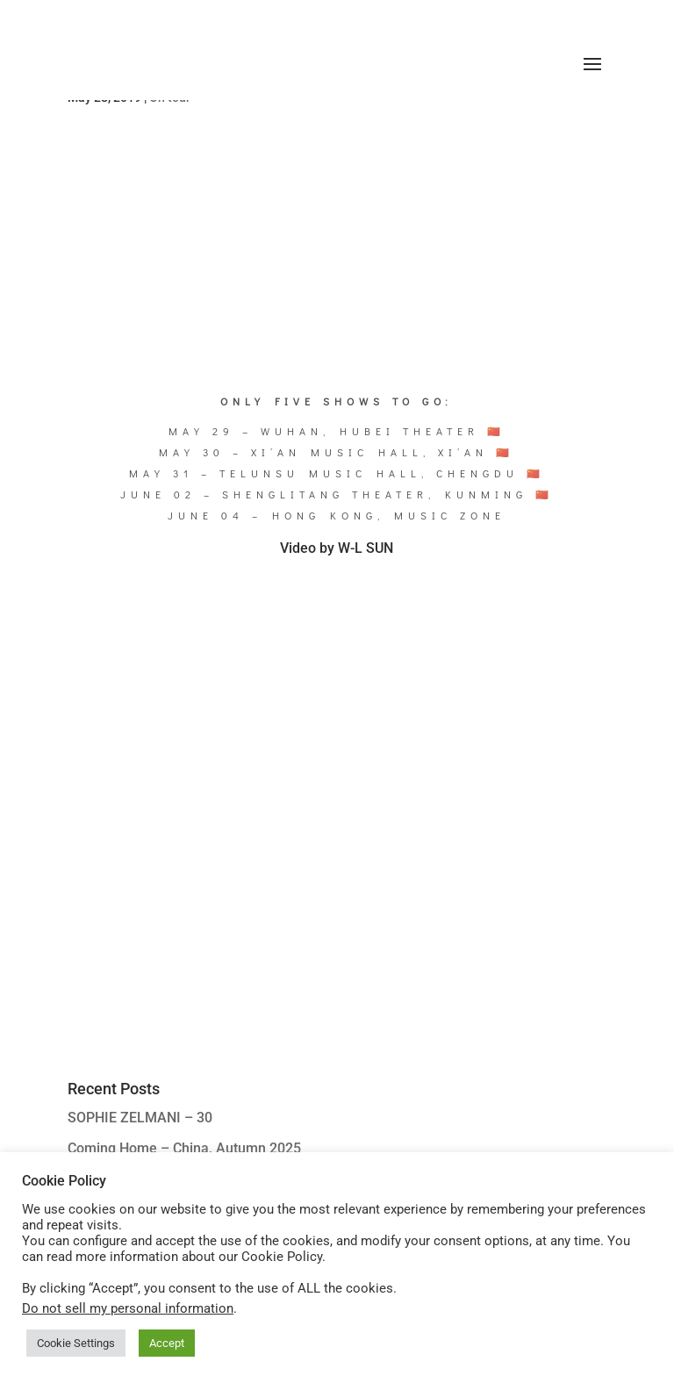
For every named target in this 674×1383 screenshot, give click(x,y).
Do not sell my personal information (127, 1308)
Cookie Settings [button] (76, 1343)
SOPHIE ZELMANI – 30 (140, 1117)
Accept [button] (166, 1343)
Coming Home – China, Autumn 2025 (184, 1148)
